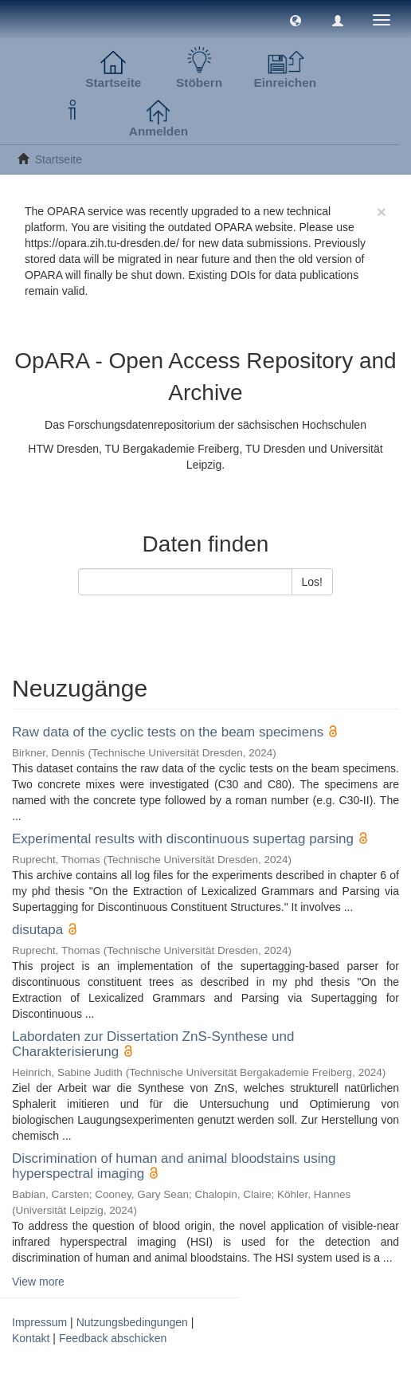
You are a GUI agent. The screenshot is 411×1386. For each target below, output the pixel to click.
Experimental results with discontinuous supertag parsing (183, 838)
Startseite (58, 159)
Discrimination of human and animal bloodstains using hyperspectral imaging (173, 1166)
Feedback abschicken (112, 1338)
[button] (295, 19)
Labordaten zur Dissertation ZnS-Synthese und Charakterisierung (153, 1044)
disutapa (37, 929)
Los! (312, 581)
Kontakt (30, 1338)
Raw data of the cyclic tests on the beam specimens (167, 732)
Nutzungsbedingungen (132, 1322)
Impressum (39, 1322)
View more (38, 1281)
